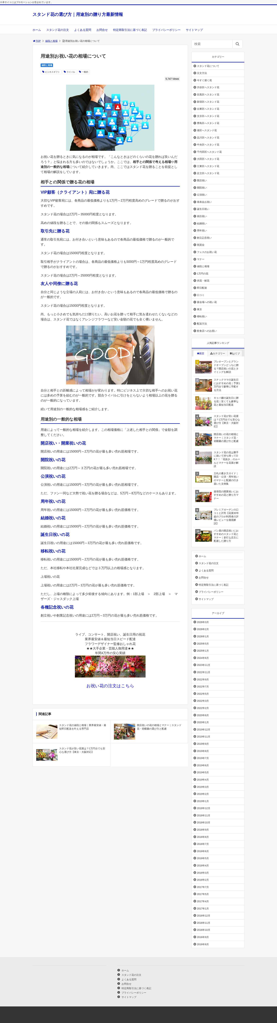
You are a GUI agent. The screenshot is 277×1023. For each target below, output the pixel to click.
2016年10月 (203, 929)
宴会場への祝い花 (207, 302)
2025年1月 (203, 650)
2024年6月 (203, 658)
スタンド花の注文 (57, 29)
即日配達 (202, 287)
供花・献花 (203, 280)
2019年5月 (203, 772)
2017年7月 (203, 887)
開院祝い (202, 187)
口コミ (200, 295)
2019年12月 (203, 729)
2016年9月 (203, 937)
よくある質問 (82, 29)
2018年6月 (203, 851)
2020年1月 (203, 722)
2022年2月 (203, 708)
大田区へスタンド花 (208, 158)
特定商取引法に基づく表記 (130, 29)
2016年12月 (203, 915)
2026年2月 (203, 629)
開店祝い (202, 180)
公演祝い (202, 194)
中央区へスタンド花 (208, 144)
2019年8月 (203, 751)
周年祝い (202, 230)
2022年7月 (203, 686)
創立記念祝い (204, 237)
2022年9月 (203, 679)
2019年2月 (203, 794)
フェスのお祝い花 (207, 252)
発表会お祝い (204, 202)
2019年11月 (203, 736)
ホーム (37, 29)
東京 (199, 309)
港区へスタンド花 (207, 130)
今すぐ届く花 (204, 80)
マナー (200, 259)
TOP (37, 41)
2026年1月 (203, 636)
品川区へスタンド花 (208, 137)
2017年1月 (203, 908)
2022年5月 (203, 693)
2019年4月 (203, 779)
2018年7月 (203, 844)
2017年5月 (203, 894)
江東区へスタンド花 (208, 166)
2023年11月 (203, 665)
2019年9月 (203, 743)
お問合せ (102, 29)
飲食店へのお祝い (207, 330)
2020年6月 (203, 715)
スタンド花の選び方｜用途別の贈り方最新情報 (78, 14)
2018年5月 (203, 858)
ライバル (71, 72)
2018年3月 (203, 872)
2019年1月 (203, 801)
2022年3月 (203, 700)
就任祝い (202, 216)
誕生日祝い (203, 209)
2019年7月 (203, 758)
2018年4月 (203, 865)
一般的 (85, 72)
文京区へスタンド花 (208, 116)
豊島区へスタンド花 (208, 123)
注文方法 (202, 73)
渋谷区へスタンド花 (208, 87)
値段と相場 (51, 41)
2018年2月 (203, 879)
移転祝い (202, 316)
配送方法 (202, 323)
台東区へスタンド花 (208, 108)
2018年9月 (203, 829)
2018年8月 (203, 837)
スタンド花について (208, 66)
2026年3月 (203, 622)
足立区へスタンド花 (208, 173)
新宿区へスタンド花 (208, 101)
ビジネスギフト (52, 72)
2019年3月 (203, 786)
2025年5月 (203, 643)
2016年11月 (203, 922)
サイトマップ (194, 29)
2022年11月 (203, 672)
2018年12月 (203, 808)
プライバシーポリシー (166, 29)
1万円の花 (202, 273)
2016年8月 (203, 944)
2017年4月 (203, 901)
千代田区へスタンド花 (209, 151)
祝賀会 (200, 244)
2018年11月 (203, 815)
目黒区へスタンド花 (208, 94)
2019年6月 (203, 765)
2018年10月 (203, 822)
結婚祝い (202, 223)
